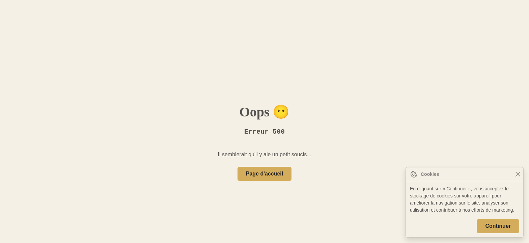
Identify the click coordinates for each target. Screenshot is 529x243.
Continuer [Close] (499, 226)
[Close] (517, 174)
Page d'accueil (264, 174)
